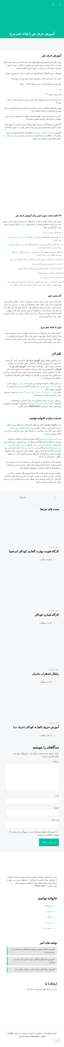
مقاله (22, 448)
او (56, 392)
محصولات (28, 428)
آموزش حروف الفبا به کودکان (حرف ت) (36, 727)
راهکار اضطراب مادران (45, 673)
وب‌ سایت (55, 819)
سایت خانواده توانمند (43, 132)
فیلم (37, 448)
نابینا (36, 445)
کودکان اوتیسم (44, 445)
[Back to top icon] (57, 1040)
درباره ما (48, 922)
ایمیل (56, 807)
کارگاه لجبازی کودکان (47, 614)
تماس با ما (47, 928)
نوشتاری (11, 244)
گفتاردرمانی (23, 383)
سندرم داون (21, 445)
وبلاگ (49, 917)
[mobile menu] (59, 4)
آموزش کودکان (12, 135)
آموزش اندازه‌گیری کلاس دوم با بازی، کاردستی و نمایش (34, 960)
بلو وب (21, 1036)
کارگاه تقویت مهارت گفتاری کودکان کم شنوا (34, 551)
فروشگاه (48, 906)
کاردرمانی (38, 403)
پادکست (30, 448)
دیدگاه (55, 762)
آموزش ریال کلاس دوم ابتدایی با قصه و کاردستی (34, 969)
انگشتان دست (27, 237)
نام (57, 796)
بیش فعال (52, 448)
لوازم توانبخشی (16, 428)
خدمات (49, 911)
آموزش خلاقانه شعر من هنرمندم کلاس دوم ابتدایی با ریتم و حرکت (33, 950)
